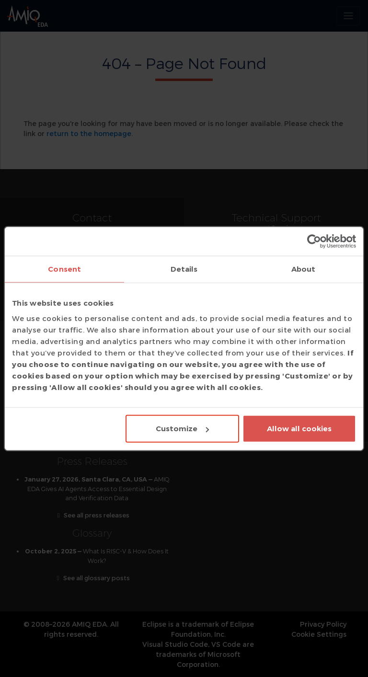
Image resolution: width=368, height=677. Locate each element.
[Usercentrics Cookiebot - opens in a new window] (314, 241)
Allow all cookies (299, 428)
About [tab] (303, 268)
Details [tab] (184, 268)
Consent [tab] (64, 268)
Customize (182, 428)
